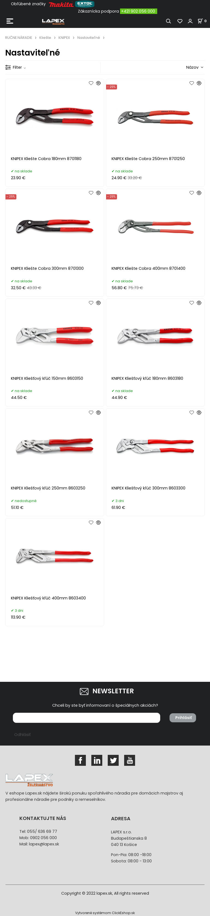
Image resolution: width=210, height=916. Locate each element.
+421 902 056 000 (138, 11)
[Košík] (203, 21)
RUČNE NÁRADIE (18, 37)
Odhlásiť (22, 734)
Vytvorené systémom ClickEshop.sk (105, 913)
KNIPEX (64, 37)
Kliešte (45, 37)
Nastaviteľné (88, 37)
